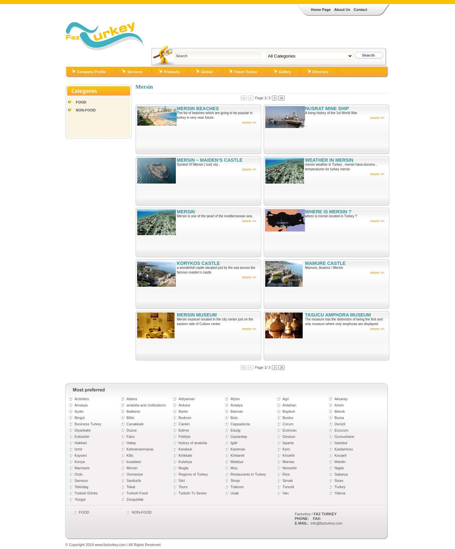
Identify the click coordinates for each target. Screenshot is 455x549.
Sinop (235, 481)
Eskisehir (82, 437)
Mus (233, 468)
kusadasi (133, 462)
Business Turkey (88, 424)
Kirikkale (185, 455)
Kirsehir (288, 455)
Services (134, 72)
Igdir (233, 443)
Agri (285, 399)
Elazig (235, 430)
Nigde (339, 468)
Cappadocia (240, 424)
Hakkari (81, 443)
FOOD (81, 102)
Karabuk (185, 449)
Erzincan (289, 430)
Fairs (130, 437)
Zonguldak (134, 499)
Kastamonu (343, 449)
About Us (342, 10)
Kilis (129, 455)
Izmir (78, 449)
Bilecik (339, 411)
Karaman (237, 449)
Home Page (321, 10)
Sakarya (341, 474)
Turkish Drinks (86, 493)
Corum (287, 424)
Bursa (339, 418)
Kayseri (81, 455)
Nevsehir (289, 468)
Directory (321, 72)
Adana (131, 399)
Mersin (131, 468)
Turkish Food (137, 493)
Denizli (339, 424)
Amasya (81, 405)
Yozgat (80, 499)
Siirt (181, 481)
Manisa (288, 462)
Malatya (236, 462)
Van (285, 493)
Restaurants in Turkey (248, 474)
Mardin (340, 462)
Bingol (80, 418)
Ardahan (289, 405)
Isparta (288, 443)
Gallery (285, 72)
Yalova (339, 493)
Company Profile (91, 72)
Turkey (339, 487)
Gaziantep (238, 437)
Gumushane (344, 437)
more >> (249, 122)
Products (172, 72)
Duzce (131, 430)
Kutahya (185, 462)
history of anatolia (192, 443)
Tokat (130, 487)
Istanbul (340, 443)
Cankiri (184, 424)
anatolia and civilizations (146, 405)
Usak (234, 493)
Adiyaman (186, 399)
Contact (360, 10)
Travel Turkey (245, 72)
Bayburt (288, 411)
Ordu (78, 474)
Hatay (131, 443)
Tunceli (288, 487)
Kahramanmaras (139, 449)
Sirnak (287, 481)
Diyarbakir (83, 430)
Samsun (81, 481)
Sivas (338, 481)
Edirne (183, 430)
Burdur (287, 418)
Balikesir (133, 411)
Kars (286, 449)
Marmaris (82, 468)
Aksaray (341, 399)
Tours (182, 487)
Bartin (183, 411)
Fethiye (184, 437)
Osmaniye (134, 474)
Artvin (339, 405)
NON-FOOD (86, 110)
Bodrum (184, 418)
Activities (82, 399)
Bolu (234, 418)
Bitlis (130, 418)
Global (206, 72)
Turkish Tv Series (192, 493)
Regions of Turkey (193, 474)
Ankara (184, 405)
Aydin (79, 411)
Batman (236, 411)
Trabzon (237, 487)
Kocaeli (340, 455)
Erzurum (341, 430)
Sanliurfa (133, 481)
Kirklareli (237, 455)
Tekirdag (81, 487)
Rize (286, 474)
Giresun (288, 437)
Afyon (235, 399)
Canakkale (135, 424)
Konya (80, 462)
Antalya (236, 405)
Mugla (183, 468)
